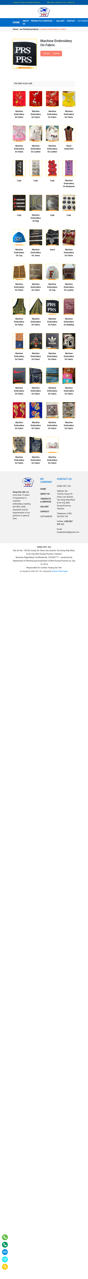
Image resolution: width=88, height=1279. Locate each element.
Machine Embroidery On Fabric (19, 114)
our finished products (29, 29)
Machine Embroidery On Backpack (69, 183)
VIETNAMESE (46, 516)
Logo (19, 180)
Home (15, 29)
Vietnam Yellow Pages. (60, 571)
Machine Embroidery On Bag (36, 218)
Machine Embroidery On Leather (36, 149)
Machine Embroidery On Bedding (69, 322)
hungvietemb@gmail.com (68, 532)
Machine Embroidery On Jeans (36, 252)
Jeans (52, 249)
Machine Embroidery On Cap (19, 252)
